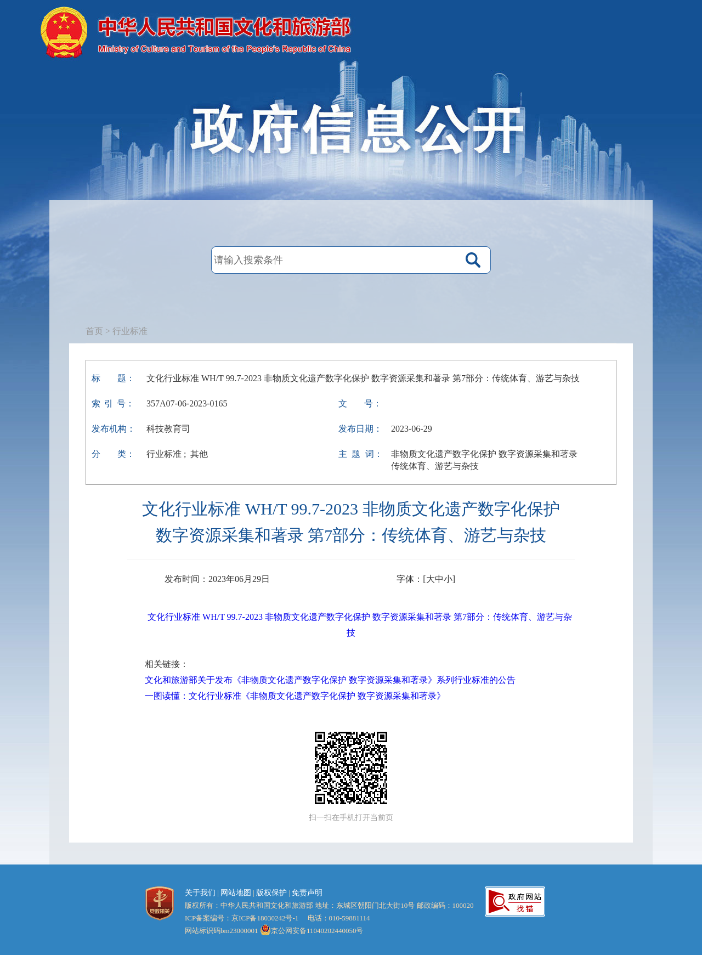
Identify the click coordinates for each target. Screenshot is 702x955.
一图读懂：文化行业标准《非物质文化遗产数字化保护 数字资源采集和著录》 (295, 695)
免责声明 (307, 893)
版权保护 (271, 893)
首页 (94, 331)
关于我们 (200, 893)
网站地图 (235, 893)
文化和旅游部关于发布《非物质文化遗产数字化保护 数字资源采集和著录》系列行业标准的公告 (330, 680)
